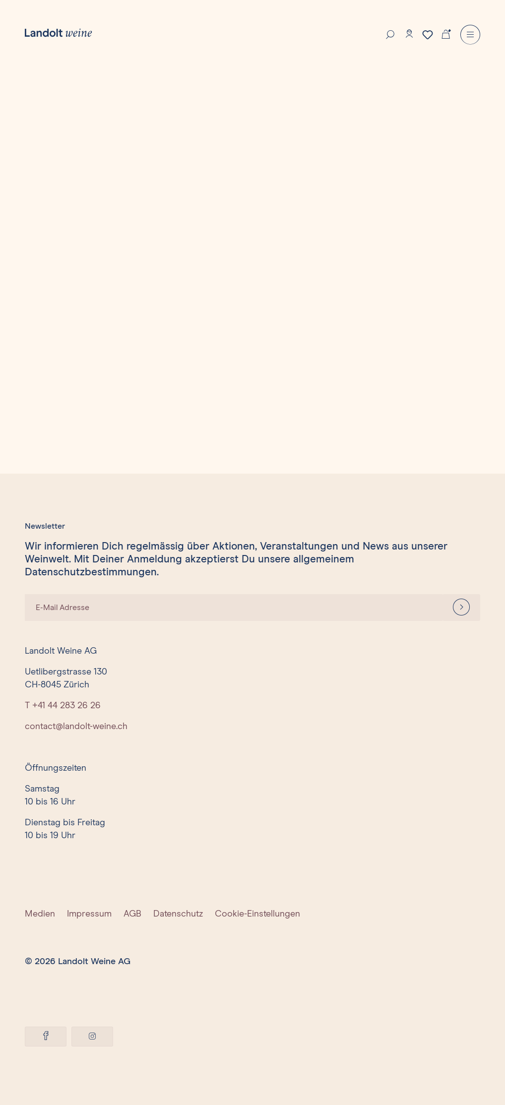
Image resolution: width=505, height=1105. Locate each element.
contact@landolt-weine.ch (76, 726)
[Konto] (409, 33)
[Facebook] (45, 1036)
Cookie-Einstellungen (257, 914)
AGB (132, 914)
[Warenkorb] (446, 33)
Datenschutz (178, 914)
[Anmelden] (461, 607)
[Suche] (390, 33)
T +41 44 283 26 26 (63, 705)
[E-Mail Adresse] (233, 607)
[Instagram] (92, 1036)
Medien (40, 914)
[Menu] (470, 35)
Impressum (89, 914)
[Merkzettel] (428, 35)
